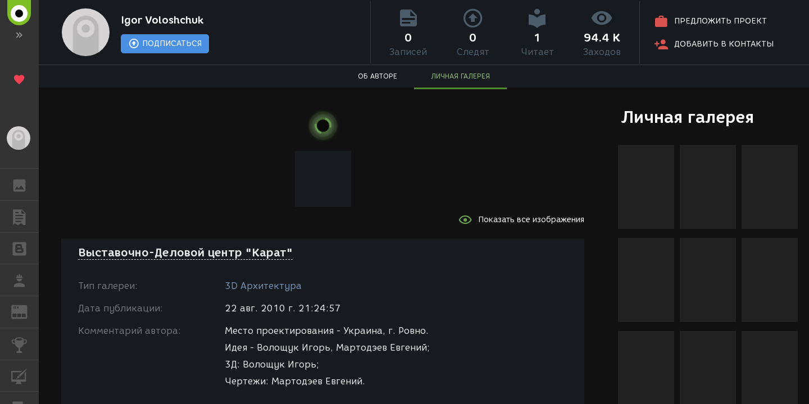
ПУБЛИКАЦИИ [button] (25, 216)
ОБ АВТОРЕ (377, 76)
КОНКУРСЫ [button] (25, 344)
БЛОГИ (25, 248)
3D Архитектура (263, 286)
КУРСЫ (25, 375)
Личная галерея (687, 117)
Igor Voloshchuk (162, 20)
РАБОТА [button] (25, 280)
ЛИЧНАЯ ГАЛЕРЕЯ (460, 76)
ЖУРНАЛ (25, 311)
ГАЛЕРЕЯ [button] (25, 184)
